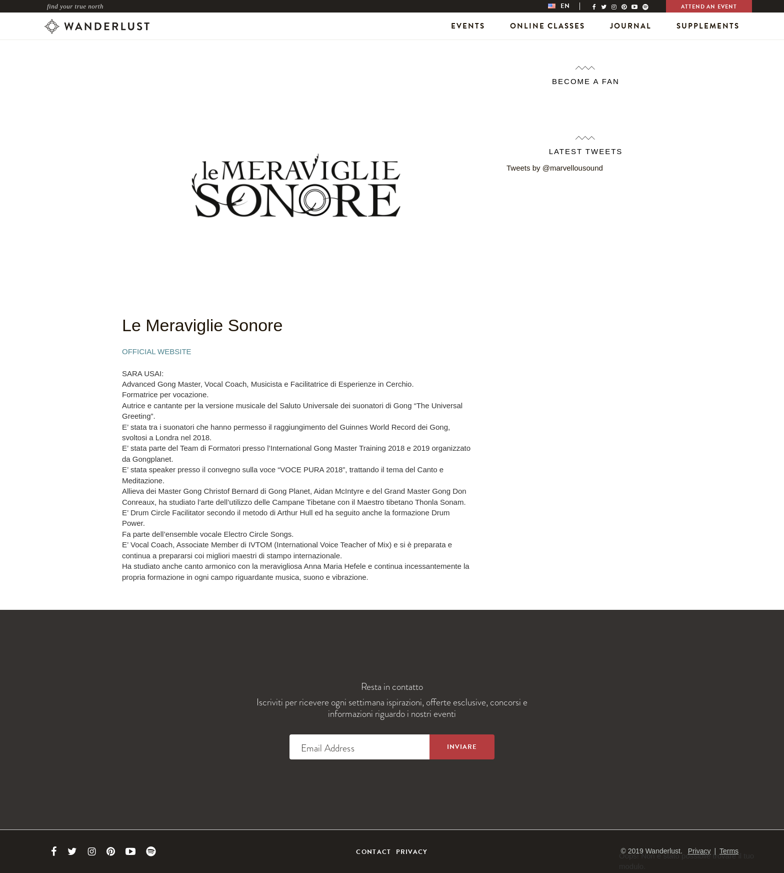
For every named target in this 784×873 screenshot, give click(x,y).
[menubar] (569, 6)
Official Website (157, 351)
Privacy (412, 852)
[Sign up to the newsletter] (462, 746)
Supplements (708, 26)
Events (468, 26)
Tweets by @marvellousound (554, 168)
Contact (373, 852)
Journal (631, 26)
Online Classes (547, 26)
